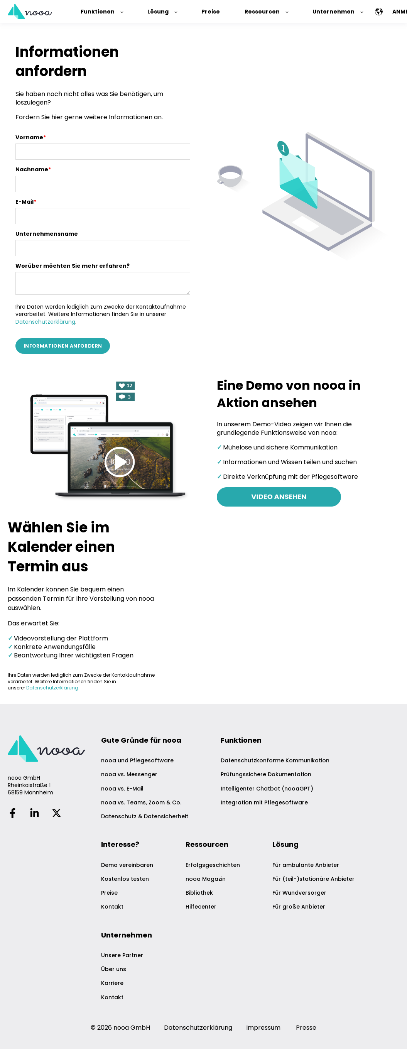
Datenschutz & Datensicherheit (144, 816)
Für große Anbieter (298, 907)
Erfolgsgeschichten (213, 865)
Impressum (263, 1027)
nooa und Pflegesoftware (137, 760)
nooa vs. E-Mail (122, 788)
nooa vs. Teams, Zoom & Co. (141, 802)
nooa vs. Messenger (129, 774)
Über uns (113, 969)
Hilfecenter (201, 907)
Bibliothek (199, 893)
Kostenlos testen (125, 879)
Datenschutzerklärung (45, 322)
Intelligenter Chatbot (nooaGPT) (267, 788)
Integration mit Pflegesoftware (264, 802)
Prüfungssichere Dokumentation (266, 774)
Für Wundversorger (299, 893)
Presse (306, 1027)
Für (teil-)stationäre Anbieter (313, 879)
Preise (109, 893)
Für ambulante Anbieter (305, 865)
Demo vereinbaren (127, 865)
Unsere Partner (122, 955)
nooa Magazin (206, 879)
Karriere (112, 983)
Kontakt (112, 907)
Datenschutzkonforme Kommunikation (275, 760)
